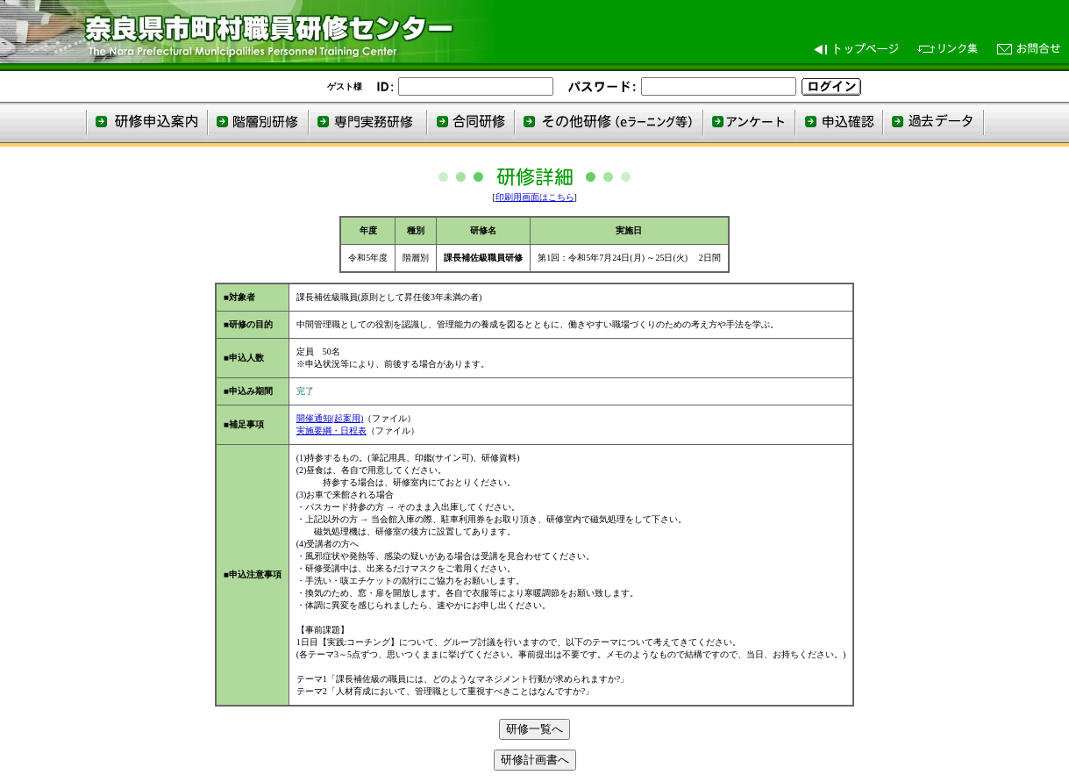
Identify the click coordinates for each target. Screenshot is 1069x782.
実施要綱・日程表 (331, 430)
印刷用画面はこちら (534, 197)
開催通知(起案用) (330, 418)
